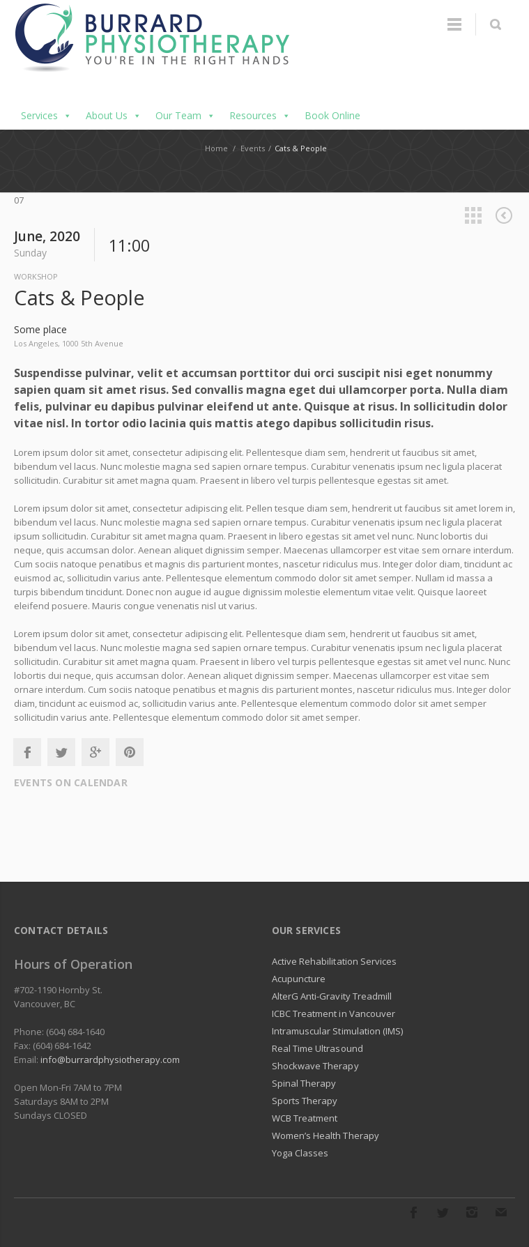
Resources (260, 116)
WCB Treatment (305, 1118)
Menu (454, 24)
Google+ (95, 752)
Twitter (61, 752)
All (473, 215)
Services (46, 116)
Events (252, 148)
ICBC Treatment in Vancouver (334, 1013)
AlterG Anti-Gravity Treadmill (332, 996)
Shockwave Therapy (315, 1065)
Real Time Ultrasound (317, 1048)
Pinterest (130, 752)
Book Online (332, 115)
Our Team (185, 116)
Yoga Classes (300, 1153)
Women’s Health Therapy (325, 1135)
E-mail (501, 1212)
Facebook (27, 752)
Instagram (472, 1212)
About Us (113, 116)
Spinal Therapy (304, 1083)
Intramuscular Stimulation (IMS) (338, 1031)
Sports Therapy (305, 1100)
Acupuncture (299, 978)
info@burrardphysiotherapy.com (110, 1059)
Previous (504, 215)
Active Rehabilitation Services (334, 961)
